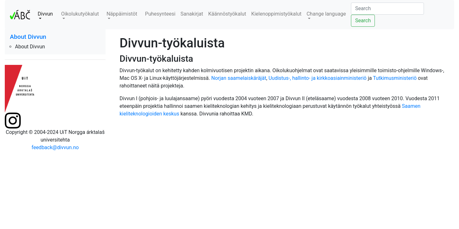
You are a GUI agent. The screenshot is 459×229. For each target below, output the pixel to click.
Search (363, 20)
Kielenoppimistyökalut (276, 14)
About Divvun (28, 36)
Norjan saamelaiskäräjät (238, 78)
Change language (326, 14)
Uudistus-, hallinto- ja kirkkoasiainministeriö (317, 78)
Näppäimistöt (121, 14)
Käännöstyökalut (227, 14)
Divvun (45, 14)
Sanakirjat (191, 14)
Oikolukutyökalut (80, 14)
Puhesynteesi (160, 14)
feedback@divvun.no (55, 147)
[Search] (387, 9)
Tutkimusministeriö (395, 78)
